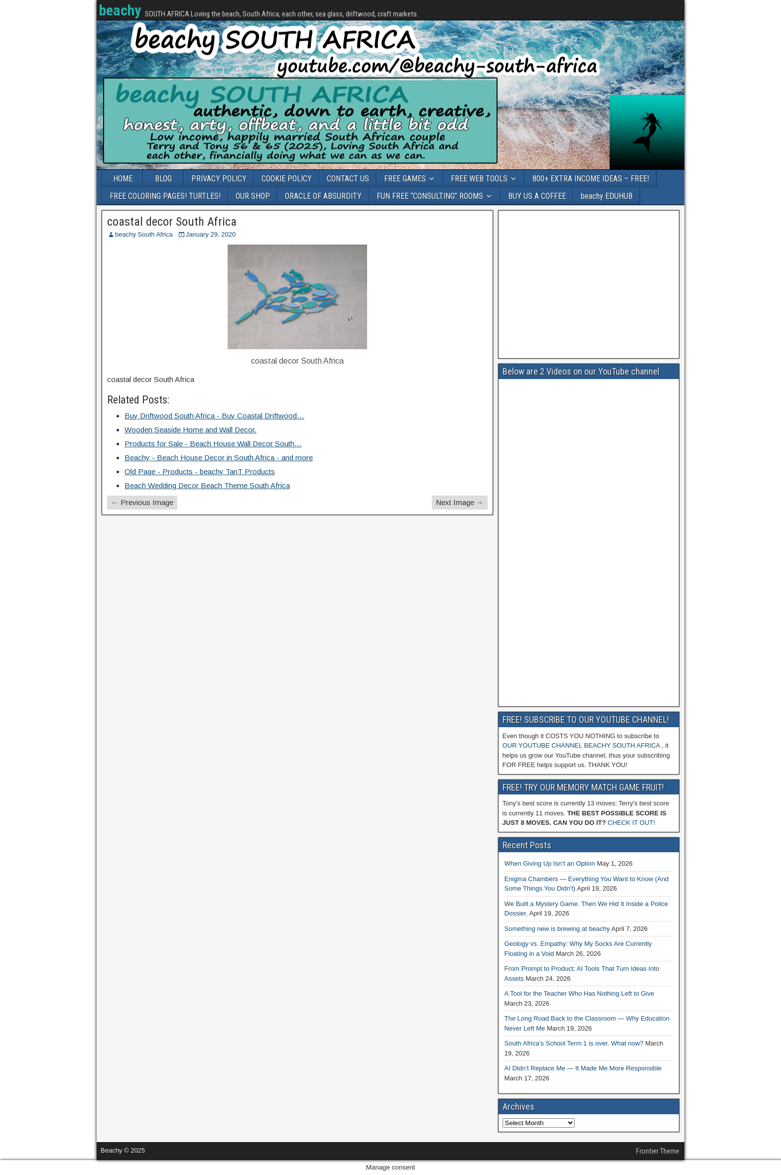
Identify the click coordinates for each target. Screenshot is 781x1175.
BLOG (163, 178)
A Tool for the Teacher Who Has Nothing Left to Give (579, 993)
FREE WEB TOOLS (479, 178)
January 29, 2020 (211, 234)
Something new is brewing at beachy (557, 928)
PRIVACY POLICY (219, 178)
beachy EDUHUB (607, 196)
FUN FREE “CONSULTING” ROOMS (430, 196)
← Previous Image (142, 502)
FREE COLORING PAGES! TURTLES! (165, 196)
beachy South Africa (144, 234)
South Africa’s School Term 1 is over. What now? (574, 1043)
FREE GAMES (405, 178)
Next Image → (460, 502)
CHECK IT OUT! (631, 822)
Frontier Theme (657, 1151)
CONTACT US (348, 178)
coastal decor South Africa (172, 222)
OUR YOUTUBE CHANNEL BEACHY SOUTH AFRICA (581, 745)
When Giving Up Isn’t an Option (550, 863)
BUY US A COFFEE (537, 196)
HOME (122, 178)
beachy (120, 10)
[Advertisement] (589, 284)
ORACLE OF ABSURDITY (323, 196)
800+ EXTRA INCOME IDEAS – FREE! (590, 178)
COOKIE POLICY (286, 178)
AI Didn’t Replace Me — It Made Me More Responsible (583, 1068)
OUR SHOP (253, 196)
